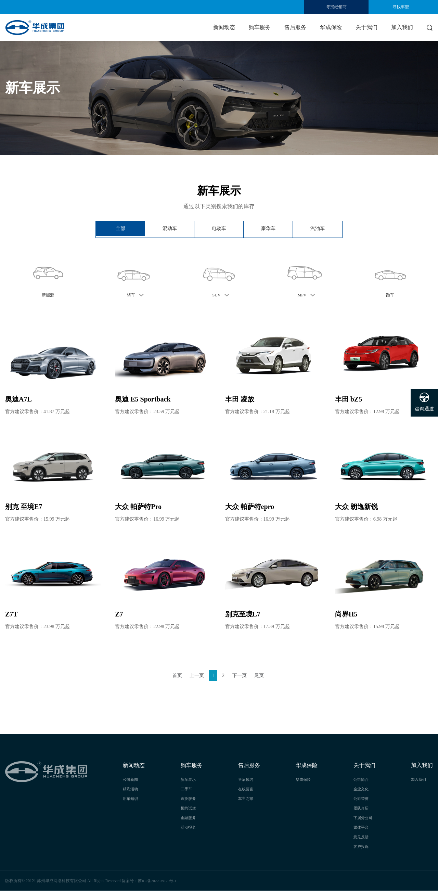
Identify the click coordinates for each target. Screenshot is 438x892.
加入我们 (402, 27)
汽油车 (317, 229)
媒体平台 (361, 828)
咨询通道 (424, 402)
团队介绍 (361, 809)
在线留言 (246, 790)
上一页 (194, 676)
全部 (120, 229)
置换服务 (189, 799)
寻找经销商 (336, 6)
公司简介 (361, 780)
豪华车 (268, 229)
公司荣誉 (361, 799)
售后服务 (295, 27)
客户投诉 (361, 847)
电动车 (219, 229)
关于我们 (366, 27)
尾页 (264, 676)
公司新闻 (131, 780)
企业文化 (361, 790)
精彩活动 (131, 790)
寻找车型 (400, 6)
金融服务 (189, 818)
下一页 (242, 676)
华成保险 (331, 27)
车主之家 (246, 799)
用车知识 (131, 799)
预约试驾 (189, 809)
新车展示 (189, 780)
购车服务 (260, 27)
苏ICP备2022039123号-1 (159, 881)
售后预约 (246, 780)
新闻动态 (224, 27)
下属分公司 (363, 818)
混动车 (170, 229)
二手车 (187, 790)
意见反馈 (361, 838)
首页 (172, 676)
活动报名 (189, 828)
